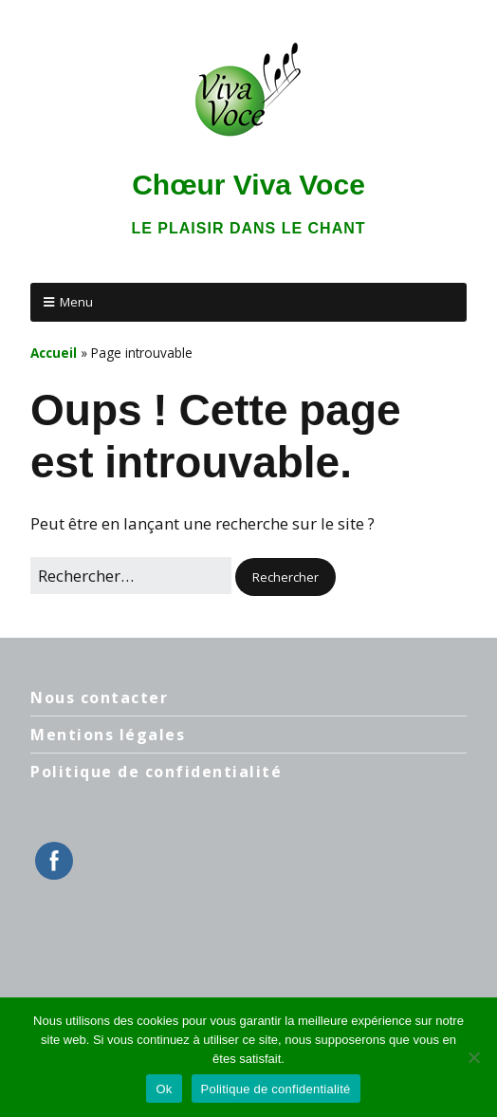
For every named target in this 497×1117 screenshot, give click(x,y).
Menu (76, 301)
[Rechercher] (130, 575)
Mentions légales (107, 734)
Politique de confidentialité (156, 771)
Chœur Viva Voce (248, 184)
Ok (164, 1089)
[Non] (473, 1057)
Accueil (53, 353)
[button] (285, 577)
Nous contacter (99, 697)
